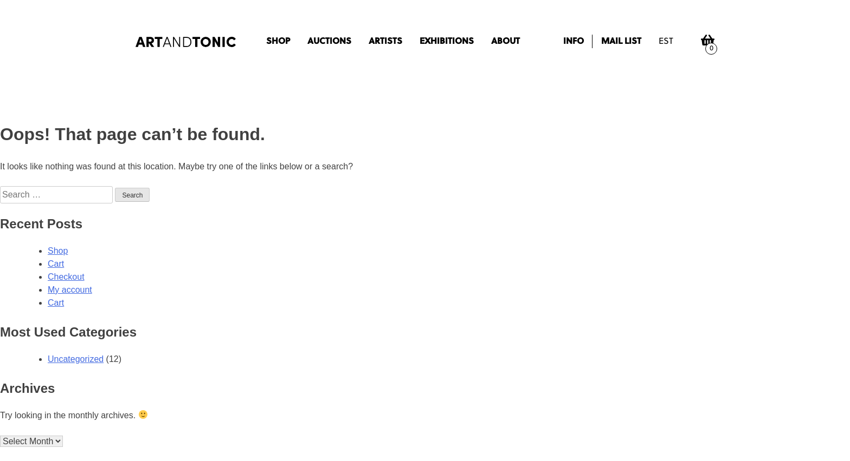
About (505, 41)
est (666, 41)
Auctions (329, 41)
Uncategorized (76, 359)
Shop (278, 41)
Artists (385, 41)
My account (70, 289)
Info (573, 41)
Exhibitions (447, 41)
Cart (56, 263)
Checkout (66, 276)
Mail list (621, 41)
